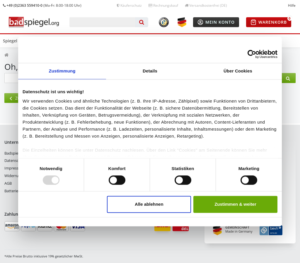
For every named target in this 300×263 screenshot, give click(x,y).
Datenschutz (15, 160)
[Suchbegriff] (102, 22)
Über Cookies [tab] (238, 70)
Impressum (14, 168)
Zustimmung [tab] (62, 70)
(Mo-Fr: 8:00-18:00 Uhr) (42, 5)
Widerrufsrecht (17, 175)
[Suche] (141, 22)
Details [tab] (150, 70)
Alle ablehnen (149, 204)
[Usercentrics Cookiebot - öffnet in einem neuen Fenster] (251, 54)
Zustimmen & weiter (235, 204)
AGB (8, 183)
